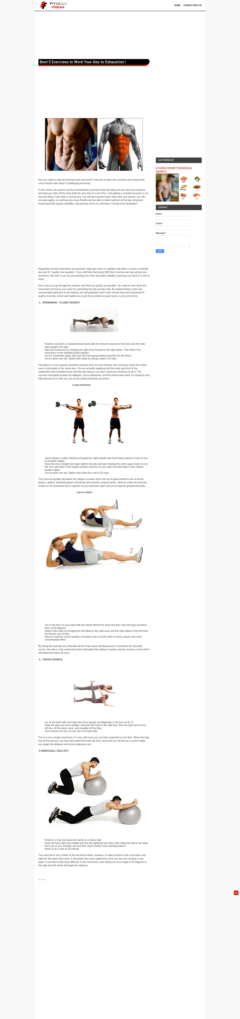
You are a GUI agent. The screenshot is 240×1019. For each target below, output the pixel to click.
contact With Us (192, 5)
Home (177, 5)
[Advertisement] (120, 34)
